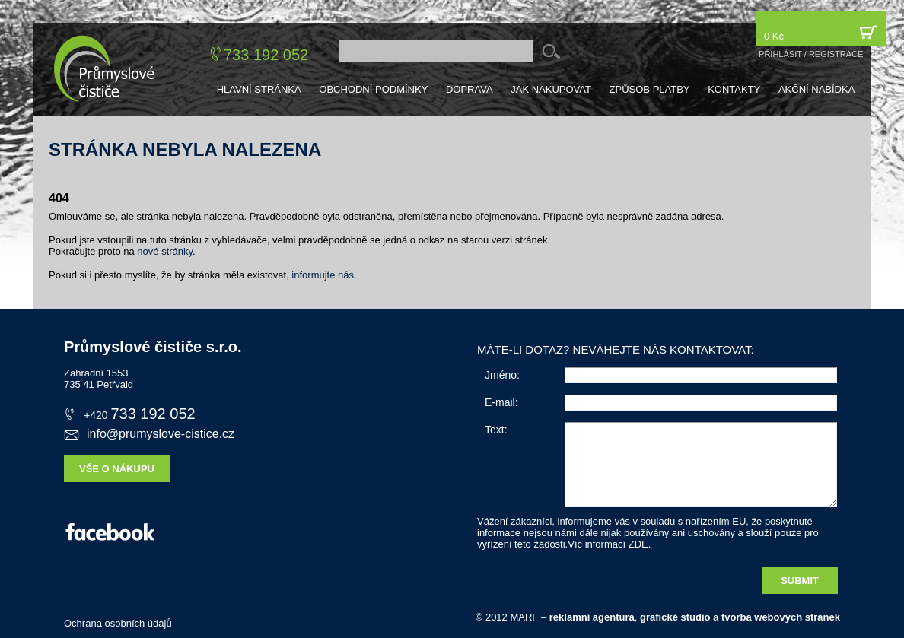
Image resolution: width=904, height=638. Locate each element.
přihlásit (780, 54)
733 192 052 (266, 54)
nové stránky (165, 251)
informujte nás (322, 275)
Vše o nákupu (116, 469)
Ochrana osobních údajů (118, 623)
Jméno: (502, 375)
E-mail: (501, 402)
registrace (836, 54)
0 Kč (821, 32)
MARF (524, 617)
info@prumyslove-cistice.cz (149, 433)
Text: (496, 430)
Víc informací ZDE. (609, 544)
